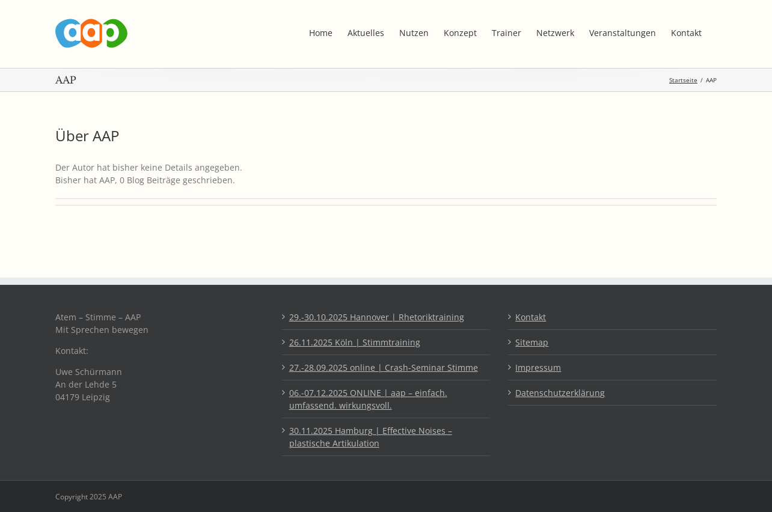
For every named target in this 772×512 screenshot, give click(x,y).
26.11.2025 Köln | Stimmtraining (354, 342)
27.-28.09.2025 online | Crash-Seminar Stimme (383, 367)
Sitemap (531, 342)
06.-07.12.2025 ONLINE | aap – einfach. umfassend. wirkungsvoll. (368, 399)
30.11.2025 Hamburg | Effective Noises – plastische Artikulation (370, 437)
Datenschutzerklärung (560, 392)
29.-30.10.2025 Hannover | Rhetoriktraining (376, 317)
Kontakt (530, 317)
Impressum (538, 367)
